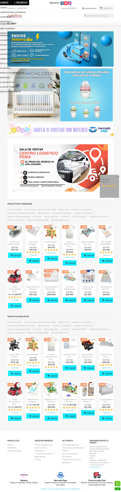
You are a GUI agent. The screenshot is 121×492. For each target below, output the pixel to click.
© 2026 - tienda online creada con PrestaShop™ (60, 489)
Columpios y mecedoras (61, 213)
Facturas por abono (70, 454)
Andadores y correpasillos (81, 209)
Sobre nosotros (41, 448)
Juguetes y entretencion (83, 213)
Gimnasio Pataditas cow (69, 288)
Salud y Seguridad (51, 216)
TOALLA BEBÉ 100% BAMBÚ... (106, 243)
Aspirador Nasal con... (69, 355)
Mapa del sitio (40, 457)
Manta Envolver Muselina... (33, 400)
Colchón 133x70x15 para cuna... (69, 244)
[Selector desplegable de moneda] (73, 8)
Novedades (11, 448)
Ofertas (10, 445)
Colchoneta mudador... (33, 243)
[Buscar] (98, 15)
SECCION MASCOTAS (59, 220)
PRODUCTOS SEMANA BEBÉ (38, 220)
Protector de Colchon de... (88, 288)
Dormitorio (65, 216)
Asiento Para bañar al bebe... (15, 243)
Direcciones (67, 457)
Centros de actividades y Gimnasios (21, 213)
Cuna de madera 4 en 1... (106, 400)
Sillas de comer (44, 213)
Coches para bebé (14, 209)
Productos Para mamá (16, 220)
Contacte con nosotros (44, 454)
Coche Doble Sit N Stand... (15, 355)
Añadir (16, 255)
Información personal (70, 445)
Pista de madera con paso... (69, 400)
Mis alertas (66, 462)
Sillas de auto (63, 209)
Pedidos (65, 451)
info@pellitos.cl (95, 467)
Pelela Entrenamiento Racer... (15, 289)
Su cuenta (67, 440)
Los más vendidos (14, 451)
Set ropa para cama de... (106, 288)
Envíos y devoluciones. (44, 445)
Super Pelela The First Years (33, 288)
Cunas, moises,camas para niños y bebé (40, 209)
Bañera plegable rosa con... (88, 243)
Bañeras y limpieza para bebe (18, 216)
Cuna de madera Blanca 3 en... (51, 288)
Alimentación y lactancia (98, 216)
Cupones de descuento (71, 460)
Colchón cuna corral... (106, 355)
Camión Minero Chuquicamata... (88, 355)
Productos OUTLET (79, 216)
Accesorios (37, 216)
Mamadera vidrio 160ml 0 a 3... (87, 400)
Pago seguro (40, 451)
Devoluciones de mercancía (73, 448)
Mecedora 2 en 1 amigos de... (51, 400)
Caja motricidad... (51, 242)
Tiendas (38, 460)
